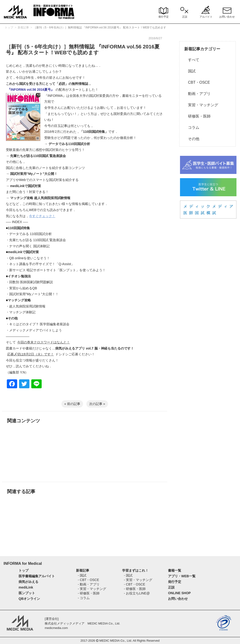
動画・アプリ (197, 94)
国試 (190, 71)
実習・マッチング (201, 105)
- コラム (84, 598)
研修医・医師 (197, 116)
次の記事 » (97, 404)
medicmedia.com (56, 628)
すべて (191, 60)
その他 (191, 139)
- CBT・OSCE (88, 580)
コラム (191, 128)
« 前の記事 (72, 404)
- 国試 (82, 575)
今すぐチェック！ (42, 216)
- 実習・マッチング (92, 589)
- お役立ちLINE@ (137, 593)
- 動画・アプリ (89, 584)
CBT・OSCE (197, 82)
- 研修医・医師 (89, 593)
